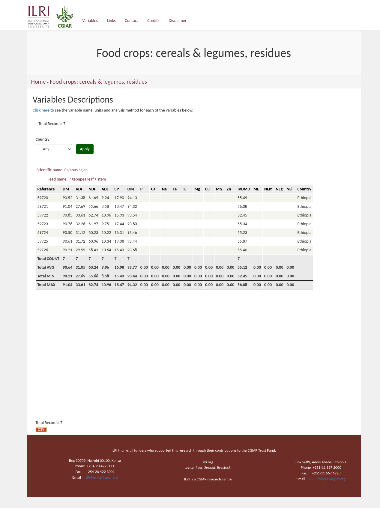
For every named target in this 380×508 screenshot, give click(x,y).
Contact (131, 20)
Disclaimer (177, 20)
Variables (90, 20)
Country (42, 139)
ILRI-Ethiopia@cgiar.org (327, 479)
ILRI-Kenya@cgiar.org (101, 477)
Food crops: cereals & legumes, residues (98, 81)
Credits (153, 20)
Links (111, 20)
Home (38, 81)
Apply (85, 148)
